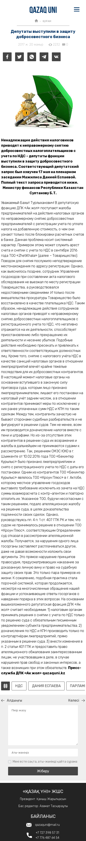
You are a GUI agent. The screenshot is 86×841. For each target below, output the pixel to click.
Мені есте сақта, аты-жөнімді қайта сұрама (45, 761)
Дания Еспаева (46, 686)
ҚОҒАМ (47, 21)
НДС (19, 686)
